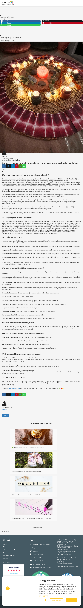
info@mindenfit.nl (38, 561)
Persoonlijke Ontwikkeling (11, 160)
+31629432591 (37, 557)
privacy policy (43, 596)
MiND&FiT (5, 156)
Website (5, 415)
